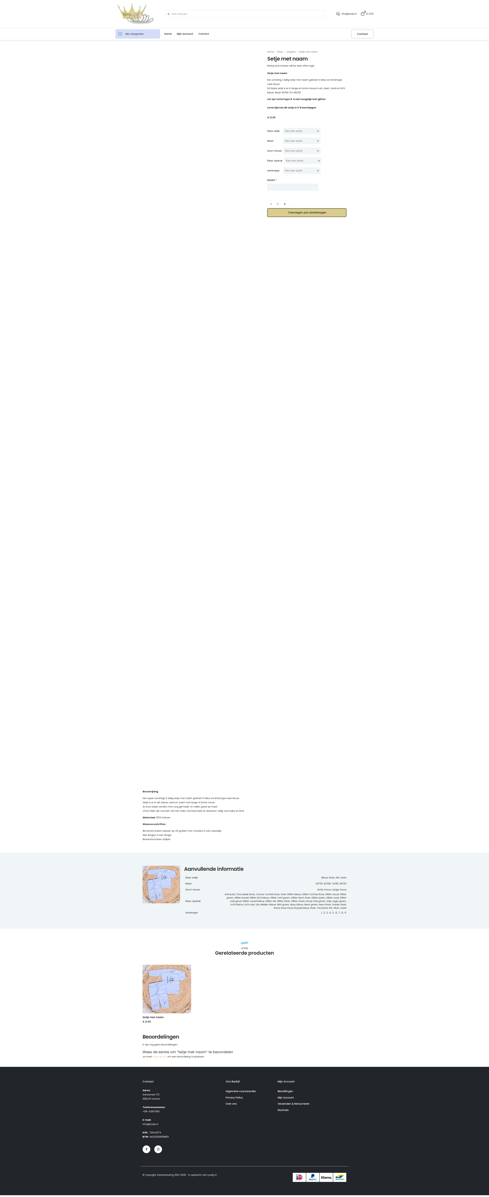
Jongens (291, 51)
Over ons (231, 1105)
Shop (280, 51)
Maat (270, 141)
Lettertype (273, 170)
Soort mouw (274, 150)
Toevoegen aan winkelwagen (307, 212)
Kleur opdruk (274, 160)
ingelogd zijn (160, 1058)
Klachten (283, 1112)
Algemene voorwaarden (241, 1093)
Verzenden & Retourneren (294, 1105)
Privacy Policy (234, 1099)
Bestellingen (285, 1093)
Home (270, 51)
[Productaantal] (277, 204)
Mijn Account (286, 1099)
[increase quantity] (285, 204)
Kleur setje (273, 131)
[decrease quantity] (271, 204)
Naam (272, 180)
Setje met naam (308, 51)
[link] (167, 991)
